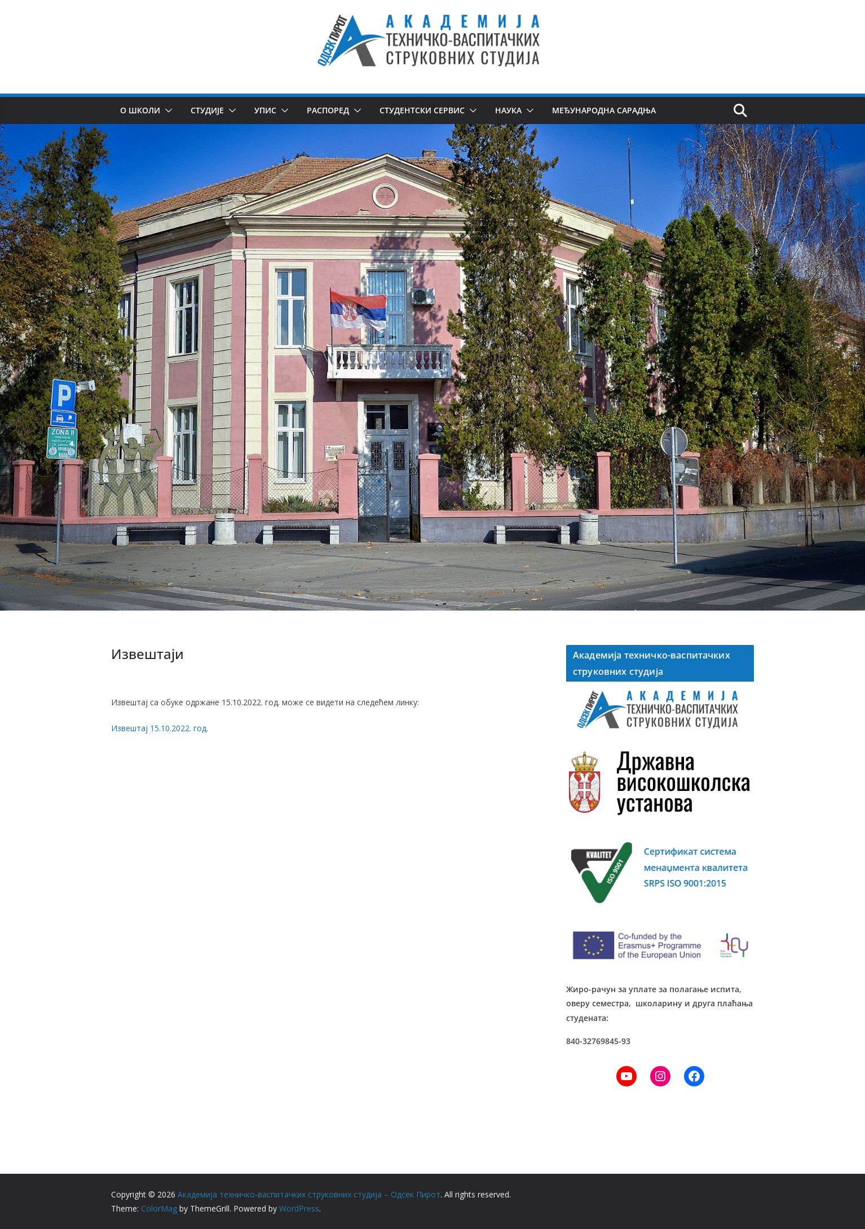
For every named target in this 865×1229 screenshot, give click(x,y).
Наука (507, 110)
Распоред (328, 110)
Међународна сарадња (602, 110)
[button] (166, 110)
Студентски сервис (421, 110)
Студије (207, 110)
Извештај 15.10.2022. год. (159, 728)
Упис (265, 110)
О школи (140, 110)
